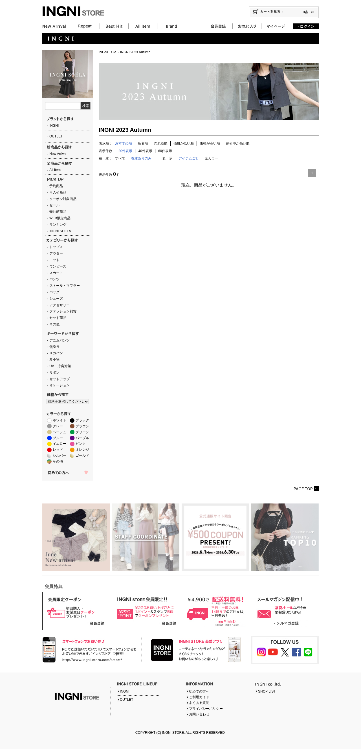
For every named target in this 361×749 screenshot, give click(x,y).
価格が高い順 (210, 143)
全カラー (211, 158)
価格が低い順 (183, 143)
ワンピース (57, 266)
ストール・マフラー (64, 286)
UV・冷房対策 (60, 366)
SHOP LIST (267, 691)
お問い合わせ (199, 714)
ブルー (58, 438)
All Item (55, 170)
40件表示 (145, 151)
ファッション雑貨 (62, 311)
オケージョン (59, 385)
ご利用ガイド (199, 697)
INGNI (54, 126)
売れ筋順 (161, 143)
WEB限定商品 (60, 218)
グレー (58, 426)
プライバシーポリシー (206, 709)
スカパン (56, 353)
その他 (54, 324)
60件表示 (165, 151)
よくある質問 (199, 703)
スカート (56, 273)
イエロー (59, 444)
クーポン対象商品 (62, 199)
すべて (120, 158)
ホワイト (59, 420)
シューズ (56, 299)
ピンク (81, 444)
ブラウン (82, 426)
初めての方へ (199, 691)
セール (54, 205)
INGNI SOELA (60, 231)
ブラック (82, 420)
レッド (58, 450)
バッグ (54, 292)
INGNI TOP (107, 52)
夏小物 (54, 360)
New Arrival (58, 154)
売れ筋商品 (57, 212)
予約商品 (56, 186)
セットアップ (59, 379)
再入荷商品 (57, 192)
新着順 (143, 143)
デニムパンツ (59, 340)
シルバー (59, 455)
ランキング (57, 225)
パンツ (54, 279)
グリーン (82, 432)
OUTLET (56, 136)
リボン (54, 372)
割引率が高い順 (238, 143)
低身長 (54, 347)
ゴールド (82, 455)
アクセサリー (59, 305)
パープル (82, 438)
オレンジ (82, 450)
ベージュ (59, 432)
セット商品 (57, 318)
